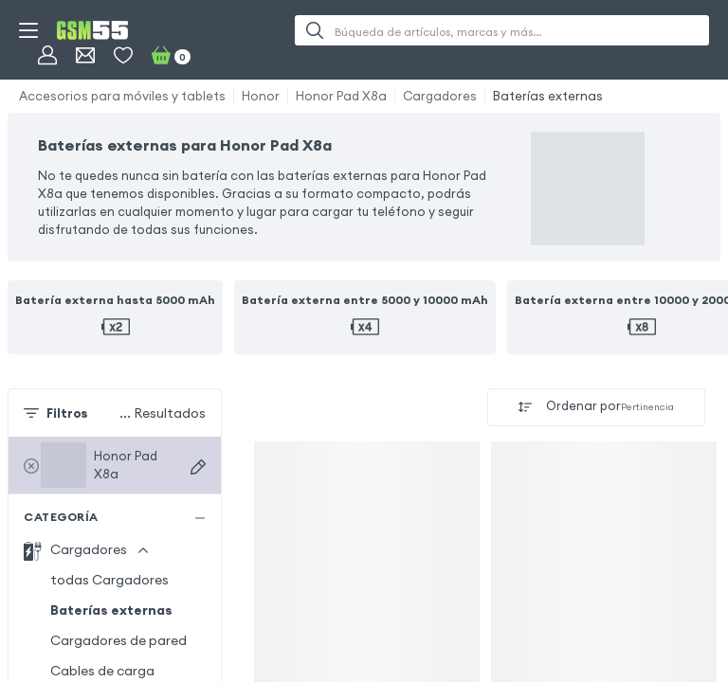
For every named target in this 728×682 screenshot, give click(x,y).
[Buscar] (315, 30)
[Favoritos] (123, 54)
